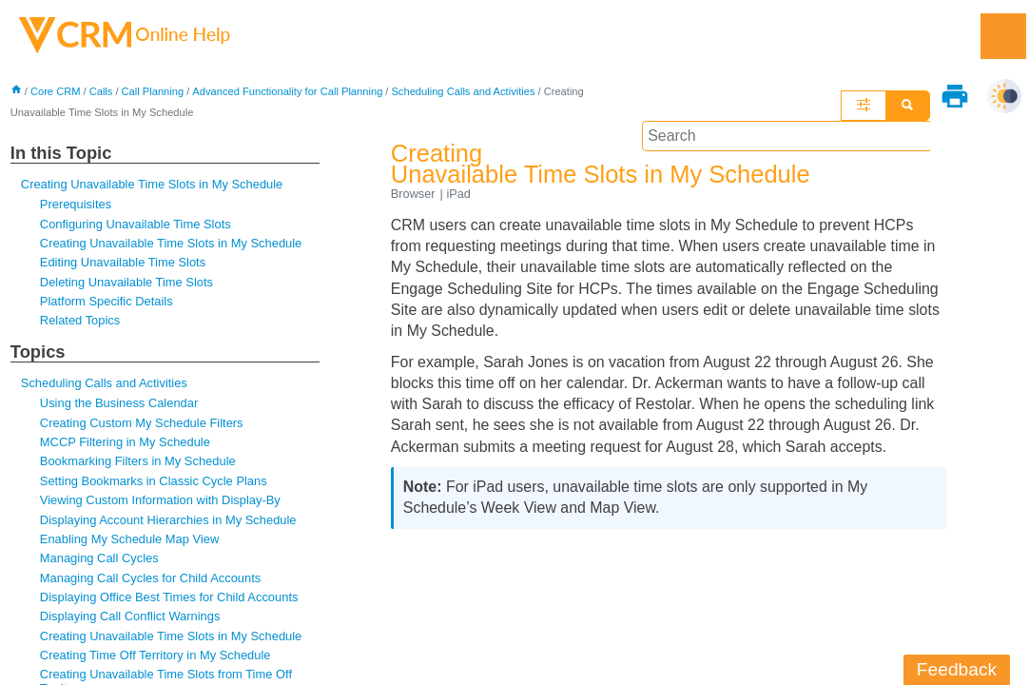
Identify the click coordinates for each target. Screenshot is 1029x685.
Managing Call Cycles (99, 559)
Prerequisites (76, 205)
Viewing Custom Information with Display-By (161, 501)
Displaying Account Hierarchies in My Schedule (169, 521)
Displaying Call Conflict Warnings (130, 617)
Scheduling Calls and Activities (104, 384)
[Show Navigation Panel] (1003, 36)
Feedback (957, 669)
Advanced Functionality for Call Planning (288, 91)
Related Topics (80, 321)
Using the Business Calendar (119, 404)
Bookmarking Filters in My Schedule (138, 462)
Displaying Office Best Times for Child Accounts (170, 598)
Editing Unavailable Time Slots (123, 263)
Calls (101, 91)
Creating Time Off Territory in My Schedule (156, 656)
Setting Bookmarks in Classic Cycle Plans (154, 482)
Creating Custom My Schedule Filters (142, 424)
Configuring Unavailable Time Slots (136, 224)
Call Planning (153, 91)
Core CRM (55, 91)
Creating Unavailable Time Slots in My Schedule (152, 184)
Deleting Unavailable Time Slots (127, 282)
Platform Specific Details (106, 302)
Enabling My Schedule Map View (130, 540)
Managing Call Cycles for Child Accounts (151, 579)
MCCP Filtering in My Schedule (125, 443)
